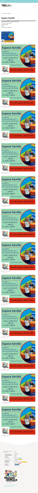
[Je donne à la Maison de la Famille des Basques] (10, 476)
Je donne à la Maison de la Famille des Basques (10, 485)
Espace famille (5, 74)
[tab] (19, 13)
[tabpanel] (19, 22)
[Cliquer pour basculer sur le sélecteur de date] (7, 43)
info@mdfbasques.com (8, 459)
